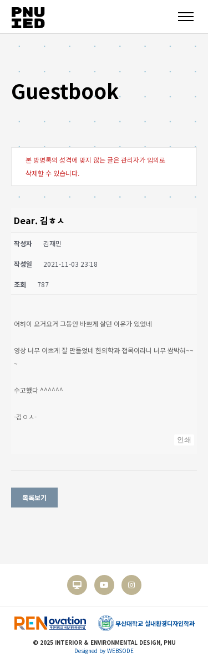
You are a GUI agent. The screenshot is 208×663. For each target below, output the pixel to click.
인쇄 (184, 440)
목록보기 (34, 497)
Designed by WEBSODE (104, 650)
